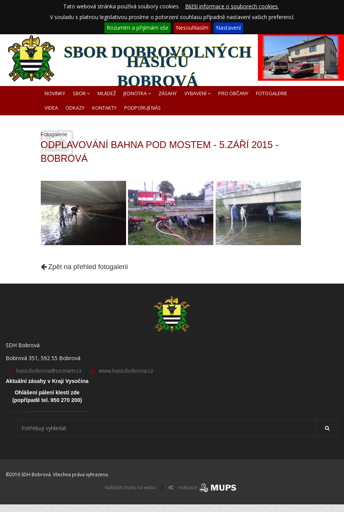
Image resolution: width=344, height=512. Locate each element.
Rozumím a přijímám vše (137, 27)
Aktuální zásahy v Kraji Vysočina (47, 381)
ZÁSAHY (167, 93)
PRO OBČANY (233, 93)
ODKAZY (75, 107)
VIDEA (51, 107)
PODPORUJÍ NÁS (142, 107)
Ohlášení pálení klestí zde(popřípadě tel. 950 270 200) (47, 396)
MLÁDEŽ (107, 93)
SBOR (81, 93)
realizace (208, 487)
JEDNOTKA (137, 93)
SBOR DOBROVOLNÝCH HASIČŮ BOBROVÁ (157, 64)
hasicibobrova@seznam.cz (49, 370)
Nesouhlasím (192, 27)
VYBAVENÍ (197, 93)
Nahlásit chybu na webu (130, 487)
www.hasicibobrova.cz (126, 370)
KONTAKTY (104, 107)
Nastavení (228, 27)
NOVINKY (55, 93)
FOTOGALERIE (271, 93)
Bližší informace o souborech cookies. (232, 6)
